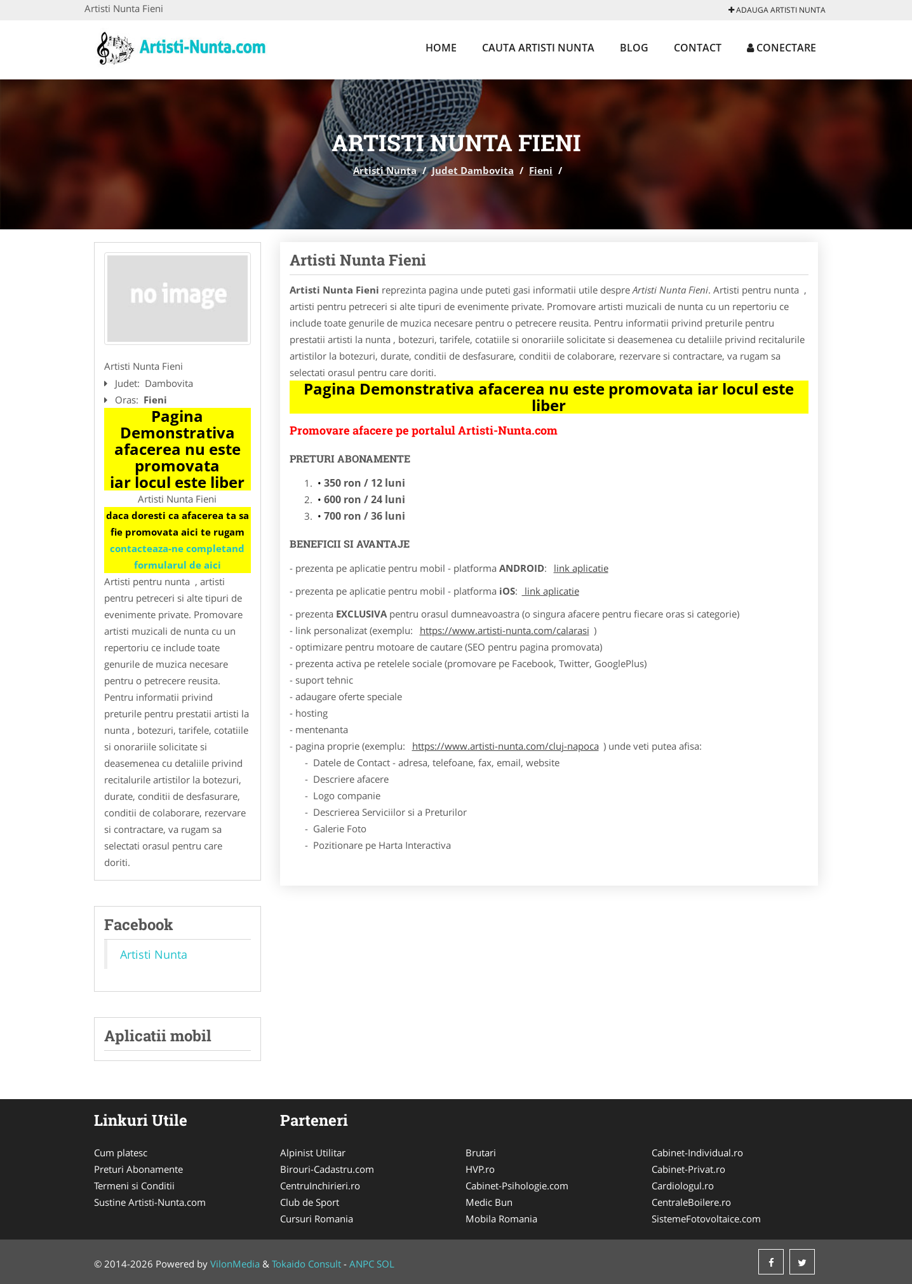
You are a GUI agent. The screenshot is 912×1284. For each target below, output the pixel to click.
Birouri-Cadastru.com (327, 1169)
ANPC (361, 1263)
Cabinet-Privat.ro (688, 1169)
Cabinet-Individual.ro (697, 1152)
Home (441, 48)
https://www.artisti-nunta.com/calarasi (504, 630)
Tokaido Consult (306, 1263)
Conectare (781, 48)
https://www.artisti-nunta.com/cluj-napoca (505, 746)
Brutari (481, 1152)
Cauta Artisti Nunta (538, 48)
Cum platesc (120, 1152)
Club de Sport (309, 1202)
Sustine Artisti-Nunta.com (150, 1202)
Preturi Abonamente (138, 1169)
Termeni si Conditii (134, 1185)
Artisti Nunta (385, 170)
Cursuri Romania (316, 1218)
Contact (697, 48)
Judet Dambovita (473, 170)
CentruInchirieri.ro (320, 1185)
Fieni (541, 170)
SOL (385, 1263)
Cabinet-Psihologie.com (517, 1185)
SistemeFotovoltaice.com (706, 1218)
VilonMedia (235, 1263)
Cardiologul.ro (683, 1185)
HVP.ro (480, 1169)
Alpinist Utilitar (312, 1152)
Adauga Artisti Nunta (777, 9)
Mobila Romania (501, 1218)
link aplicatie (581, 568)
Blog (634, 48)
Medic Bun (489, 1202)
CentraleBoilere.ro (691, 1202)
